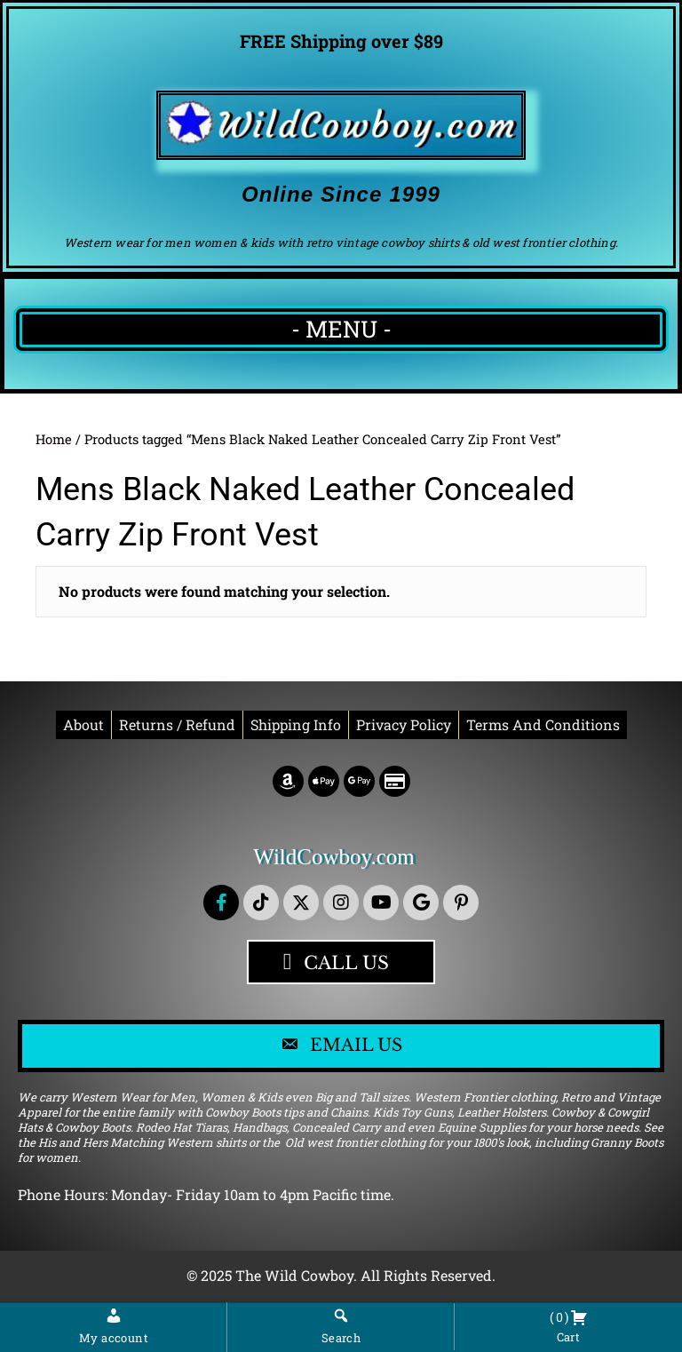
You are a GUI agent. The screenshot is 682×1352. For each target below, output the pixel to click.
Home (54, 439)
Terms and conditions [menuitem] (543, 724)
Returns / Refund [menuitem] (177, 724)
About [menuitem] (83, 724)
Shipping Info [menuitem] (295, 724)
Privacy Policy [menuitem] (403, 724)
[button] (221, 902)
